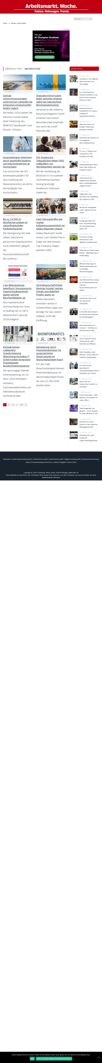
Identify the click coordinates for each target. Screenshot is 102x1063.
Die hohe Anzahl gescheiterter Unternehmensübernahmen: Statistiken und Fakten (89, 369)
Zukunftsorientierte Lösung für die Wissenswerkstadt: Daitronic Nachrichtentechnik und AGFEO (89, 285)
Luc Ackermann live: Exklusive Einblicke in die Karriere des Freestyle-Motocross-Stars (88, 96)
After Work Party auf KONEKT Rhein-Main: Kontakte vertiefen (86, 126)
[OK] (99, 1057)
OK (32, 1059)
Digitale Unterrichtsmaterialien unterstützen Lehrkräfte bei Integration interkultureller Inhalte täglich (17, 102)
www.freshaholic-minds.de (51, 477)
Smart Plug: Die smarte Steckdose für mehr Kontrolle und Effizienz (87, 341)
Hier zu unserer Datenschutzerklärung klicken (54, 1059)
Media (28, 462)
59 (22, 405)
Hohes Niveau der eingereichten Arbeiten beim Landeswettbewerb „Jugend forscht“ (88, 182)
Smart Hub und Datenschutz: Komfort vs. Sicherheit (88, 384)
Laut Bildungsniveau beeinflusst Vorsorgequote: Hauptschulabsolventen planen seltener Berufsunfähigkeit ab (17, 291)
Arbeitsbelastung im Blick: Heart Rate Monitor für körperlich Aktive (88, 167)
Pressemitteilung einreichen (41, 462)
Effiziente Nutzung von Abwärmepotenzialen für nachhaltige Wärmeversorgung (88, 267)
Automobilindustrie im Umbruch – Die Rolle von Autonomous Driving (88, 327)
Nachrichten (72, 462)
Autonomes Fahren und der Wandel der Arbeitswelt (87, 300)
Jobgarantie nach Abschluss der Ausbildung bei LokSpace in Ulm (88, 196)
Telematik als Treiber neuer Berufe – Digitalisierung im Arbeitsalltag (89, 252)
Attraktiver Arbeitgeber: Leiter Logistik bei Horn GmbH (88, 210)
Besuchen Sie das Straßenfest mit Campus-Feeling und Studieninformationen (88, 112)
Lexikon (55, 462)
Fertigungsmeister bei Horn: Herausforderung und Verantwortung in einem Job (87, 225)
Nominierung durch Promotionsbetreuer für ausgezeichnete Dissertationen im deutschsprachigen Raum (49, 353)
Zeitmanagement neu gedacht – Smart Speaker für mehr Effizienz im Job (88, 410)
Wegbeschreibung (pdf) (72, 459)
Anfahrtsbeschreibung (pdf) (22, 459)
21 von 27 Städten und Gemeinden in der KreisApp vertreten (87, 153)
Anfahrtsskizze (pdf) (40, 459)
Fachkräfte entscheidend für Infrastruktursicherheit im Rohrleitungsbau (88, 314)
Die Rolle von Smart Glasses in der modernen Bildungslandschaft (88, 424)
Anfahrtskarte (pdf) (56, 459)
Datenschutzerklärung (90, 459)
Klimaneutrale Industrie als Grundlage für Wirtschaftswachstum (89, 140)
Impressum (7, 459)
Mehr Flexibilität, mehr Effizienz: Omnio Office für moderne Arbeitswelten (88, 354)
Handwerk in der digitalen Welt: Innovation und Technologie (88, 81)
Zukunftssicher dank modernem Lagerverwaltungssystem (88, 437)
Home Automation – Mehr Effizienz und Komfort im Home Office (88, 397)
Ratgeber (63, 462)
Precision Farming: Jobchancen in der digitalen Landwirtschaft (88, 239)
